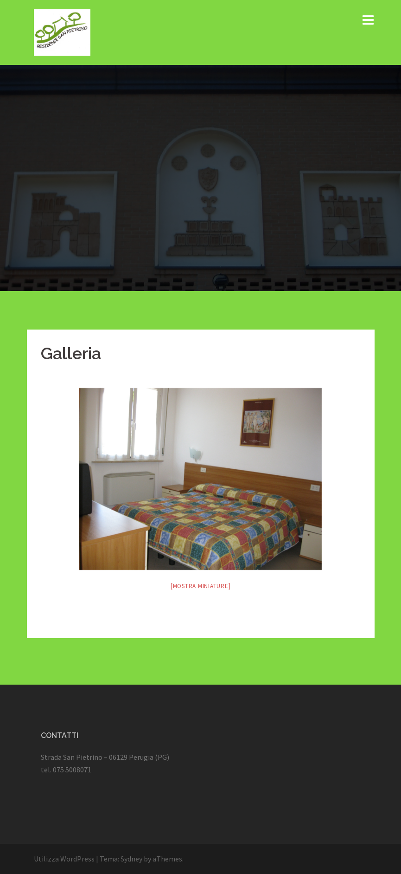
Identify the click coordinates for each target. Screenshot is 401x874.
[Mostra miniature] (201, 586)
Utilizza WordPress (64, 858)
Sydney (131, 858)
